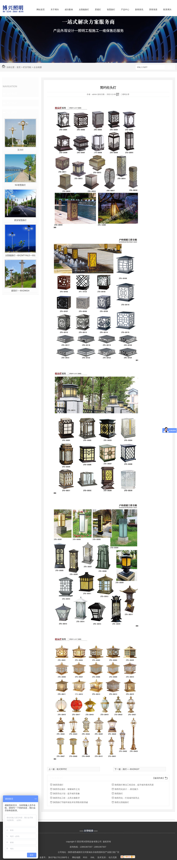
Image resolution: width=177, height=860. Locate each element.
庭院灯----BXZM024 (20, 290)
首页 (19, 67)
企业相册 (38, 67)
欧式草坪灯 (62, 769)
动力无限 (113, 857)
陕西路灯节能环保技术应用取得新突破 (70, 802)
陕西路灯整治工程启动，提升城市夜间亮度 (134, 785)
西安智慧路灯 (20, 220)
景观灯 (98, 9)
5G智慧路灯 (20, 185)
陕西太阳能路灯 (122, 802)
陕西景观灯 (58, 785)
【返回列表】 (158, 778)
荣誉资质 (153, 9)
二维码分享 (125, 94)
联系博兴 (167, 9)
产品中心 (125, 9)
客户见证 (11, 103)
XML (92, 857)
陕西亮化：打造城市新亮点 (127, 798)
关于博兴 (55, 9)
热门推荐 (11, 112)
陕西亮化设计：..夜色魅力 (126, 789)
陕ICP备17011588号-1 (58, 857)
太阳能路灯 (84, 9)
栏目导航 (27, 67)
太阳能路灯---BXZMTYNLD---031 (20, 255)
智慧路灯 (111, 9)
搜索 (170, 67)
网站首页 (41, 9)
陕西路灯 (119, 793)
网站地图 (76, 857)
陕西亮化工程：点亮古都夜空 (66, 798)
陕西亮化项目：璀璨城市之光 (66, 789)
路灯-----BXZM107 (131, 769)
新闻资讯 (139, 9)
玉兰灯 (20, 150)
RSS (85, 857)
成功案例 (69, 9)
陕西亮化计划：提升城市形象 (66, 793)
